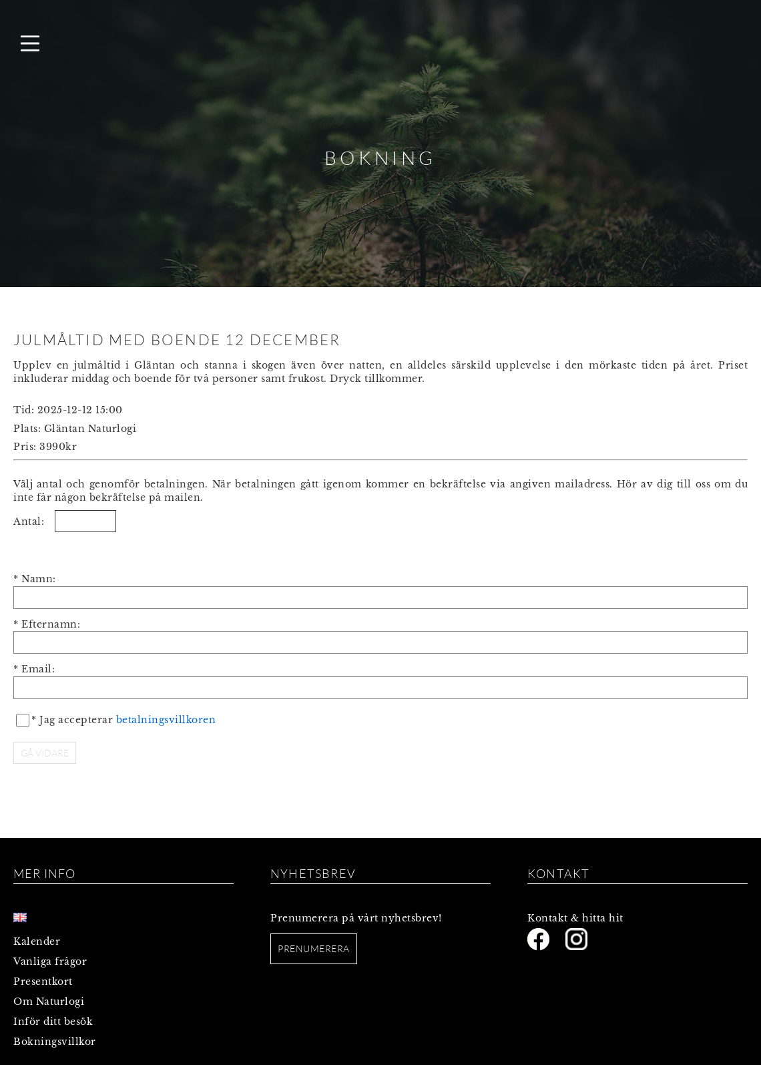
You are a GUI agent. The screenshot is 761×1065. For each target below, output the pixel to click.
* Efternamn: (46, 624)
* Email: (34, 669)
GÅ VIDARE (45, 753)
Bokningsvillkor (54, 1042)
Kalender (36, 941)
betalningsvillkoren (166, 720)
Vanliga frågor (50, 961)
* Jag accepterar (123, 720)
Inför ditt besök (53, 1022)
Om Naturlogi (48, 1002)
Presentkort (43, 982)
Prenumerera (314, 948)
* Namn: (34, 579)
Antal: (28, 521)
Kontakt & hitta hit (575, 918)
